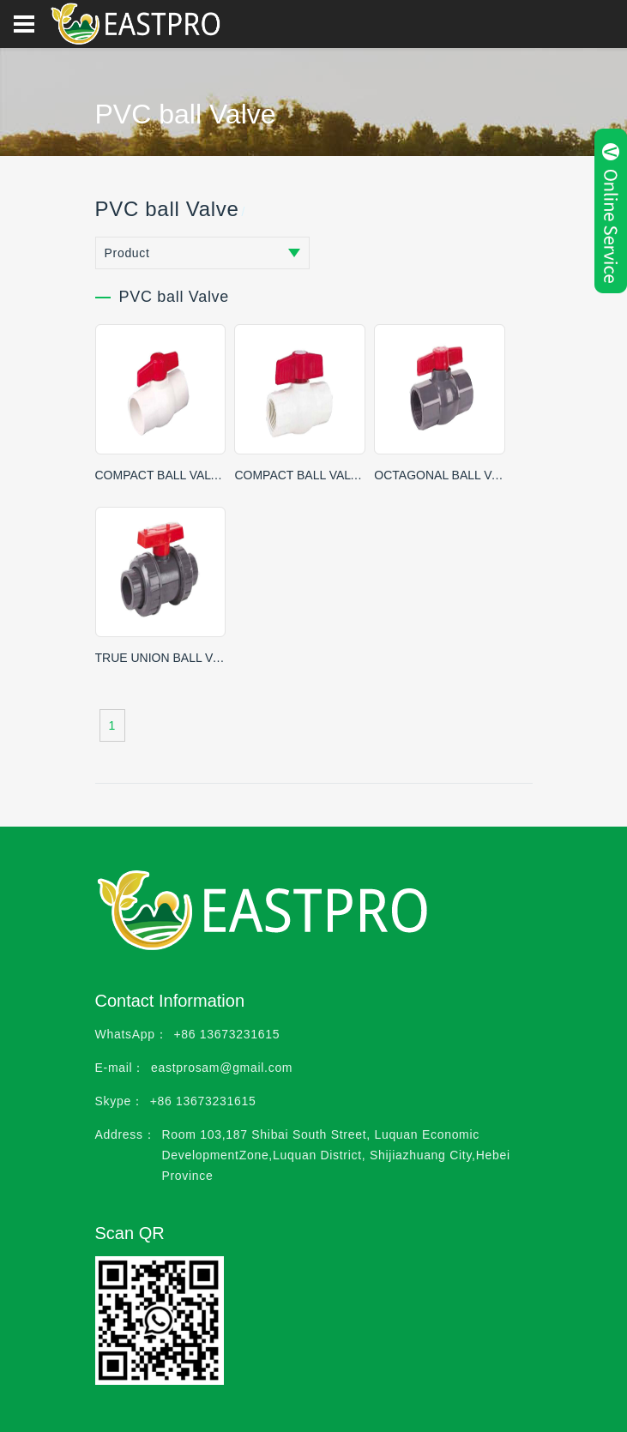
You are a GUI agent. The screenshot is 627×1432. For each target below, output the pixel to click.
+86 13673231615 (226, 1034)
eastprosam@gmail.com (221, 1067)
